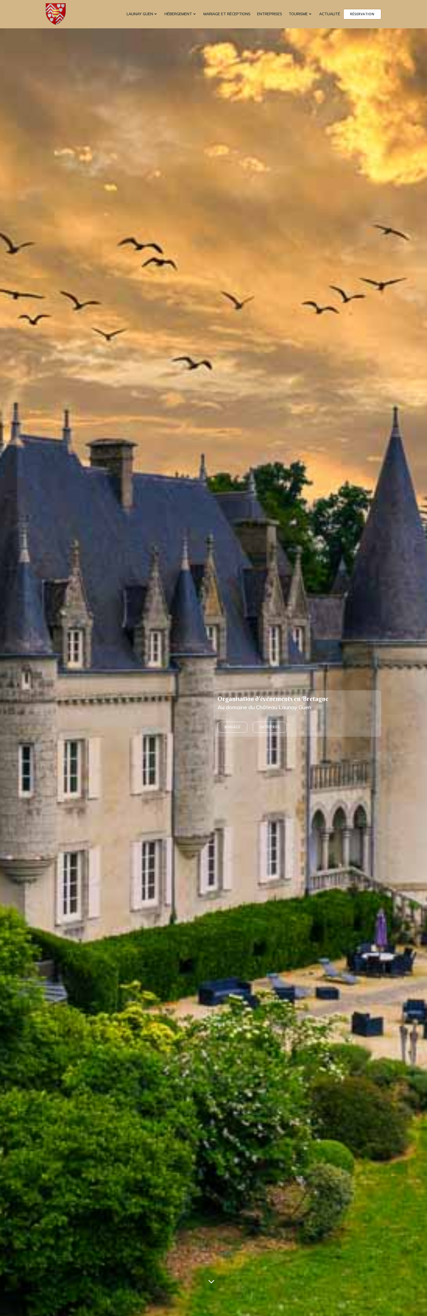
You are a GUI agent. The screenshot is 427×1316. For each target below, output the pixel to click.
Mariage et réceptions (227, 13)
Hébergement (180, 13)
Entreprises (269, 13)
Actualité (329, 13)
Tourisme (301, 13)
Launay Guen (142, 13)
